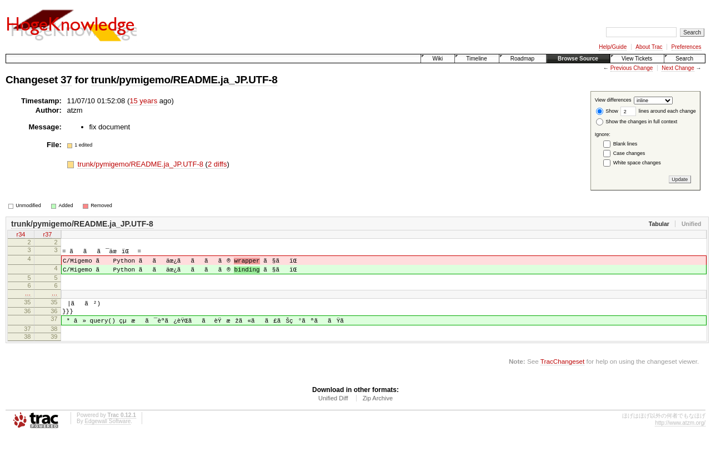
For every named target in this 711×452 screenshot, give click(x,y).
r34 (21, 235)
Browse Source (578, 59)
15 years (143, 101)
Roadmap (522, 59)
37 (66, 80)
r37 (47, 235)
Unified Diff (333, 414)
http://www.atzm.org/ (680, 439)
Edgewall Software (107, 437)
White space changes (637, 162)
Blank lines (625, 144)
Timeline (476, 59)
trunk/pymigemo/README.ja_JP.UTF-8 (184, 80)
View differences (613, 100)
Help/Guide (613, 47)
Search (684, 59)
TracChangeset (562, 377)
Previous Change (631, 68)
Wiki (437, 59)
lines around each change (658, 111)
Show (607, 111)
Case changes (629, 153)
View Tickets (637, 59)
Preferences (687, 47)
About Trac (648, 47)
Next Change (678, 68)
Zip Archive (378, 414)
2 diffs (217, 164)
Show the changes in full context (637, 121)
